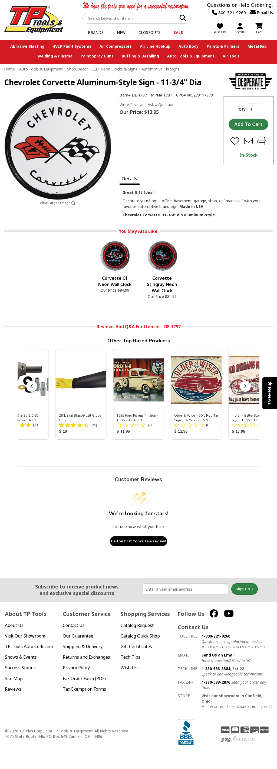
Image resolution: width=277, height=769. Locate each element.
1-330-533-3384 (216, 668)
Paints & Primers (223, 46)
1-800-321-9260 (216, 636)
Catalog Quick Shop (140, 636)
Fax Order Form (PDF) (84, 678)
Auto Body (189, 46)
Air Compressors (116, 46)
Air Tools (231, 56)
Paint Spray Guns (97, 56)
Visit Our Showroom (25, 636)
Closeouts (149, 32)
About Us (14, 625)
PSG (238, 739)
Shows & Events (21, 657)
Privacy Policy (76, 668)
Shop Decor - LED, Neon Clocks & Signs (102, 69)
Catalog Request (137, 625)
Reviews (13, 689)
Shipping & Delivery (83, 646)
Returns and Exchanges (86, 657)
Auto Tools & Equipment (191, 56)
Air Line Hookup (155, 46)
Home (9, 69)
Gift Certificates (136, 646)
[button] (31, 386)
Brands (96, 32)
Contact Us (74, 625)
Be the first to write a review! (138, 541)
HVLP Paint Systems (71, 46)
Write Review (131, 104)
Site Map (14, 678)
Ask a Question (161, 104)
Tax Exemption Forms (84, 689)
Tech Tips (130, 657)
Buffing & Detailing (140, 56)
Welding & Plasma (54, 56)
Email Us (261, 12)
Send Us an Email (218, 655)
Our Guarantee (78, 636)
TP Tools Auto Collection (29, 646)
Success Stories (20, 668)
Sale (178, 32)
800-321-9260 (229, 12)
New (121, 32)
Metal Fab (257, 46)
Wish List (130, 668)
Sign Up (244, 589)
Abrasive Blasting (27, 46)
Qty (242, 109)
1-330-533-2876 (216, 682)
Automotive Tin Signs (160, 69)
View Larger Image (57, 203)
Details (129, 179)
